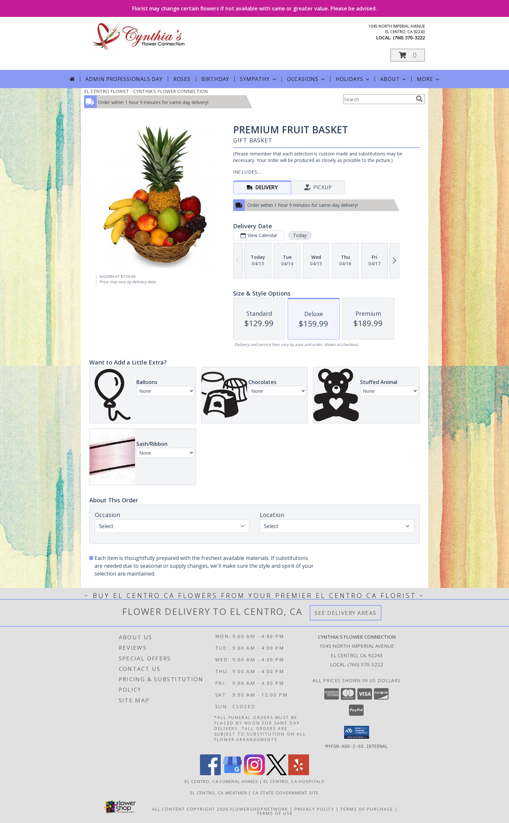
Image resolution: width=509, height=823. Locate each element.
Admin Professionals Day (123, 79)
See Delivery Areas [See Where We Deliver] (346, 613)
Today (299, 235)
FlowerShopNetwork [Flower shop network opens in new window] (259, 809)
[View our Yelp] (298, 773)
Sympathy (258, 79)
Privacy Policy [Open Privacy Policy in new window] (314, 809)
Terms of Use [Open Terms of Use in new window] (275, 813)
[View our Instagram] (254, 773)
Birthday (215, 79)
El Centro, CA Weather (218, 792)
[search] (419, 98)
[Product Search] (378, 99)
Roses (182, 79)
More (429, 79)
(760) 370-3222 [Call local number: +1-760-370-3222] (409, 37)
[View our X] (276, 773)
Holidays (353, 79)
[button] (408, 55)
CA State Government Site (286, 792)
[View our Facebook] (210, 773)
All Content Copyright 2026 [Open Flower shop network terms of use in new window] (190, 809)
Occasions (306, 79)
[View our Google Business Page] (232, 773)
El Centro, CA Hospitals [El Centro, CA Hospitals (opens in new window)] (294, 781)
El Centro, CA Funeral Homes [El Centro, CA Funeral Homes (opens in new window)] (221, 781)
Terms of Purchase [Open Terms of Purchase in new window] (367, 809)
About (393, 79)
